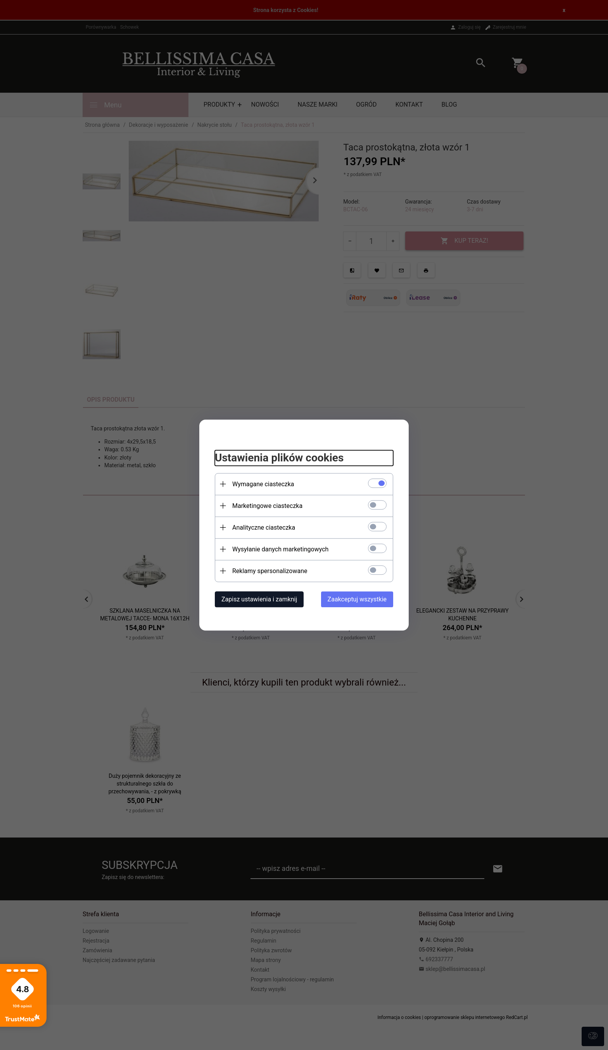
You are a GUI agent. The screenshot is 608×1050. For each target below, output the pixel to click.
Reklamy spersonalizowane (269, 571)
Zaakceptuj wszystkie (357, 599)
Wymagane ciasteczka (263, 484)
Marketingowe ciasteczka (267, 505)
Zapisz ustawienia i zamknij (259, 599)
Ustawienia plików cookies (279, 457)
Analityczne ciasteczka (263, 527)
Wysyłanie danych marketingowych (280, 549)
